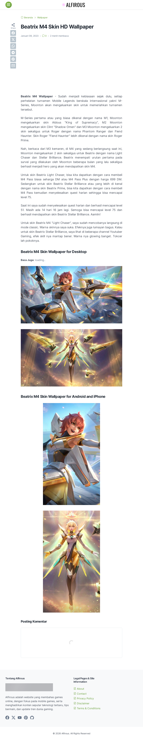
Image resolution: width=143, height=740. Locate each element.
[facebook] (13, 33)
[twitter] (13, 39)
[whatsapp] (13, 46)
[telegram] (13, 52)
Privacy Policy (84, 698)
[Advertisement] (71, 64)
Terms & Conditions (87, 708)
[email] (13, 66)
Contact (80, 693)
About (79, 688)
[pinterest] (13, 59)
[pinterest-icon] (26, 718)
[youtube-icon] (20, 718)
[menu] (8, 5)
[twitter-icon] (13, 718)
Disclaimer (81, 703)
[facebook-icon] (7, 718)
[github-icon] (32, 718)
